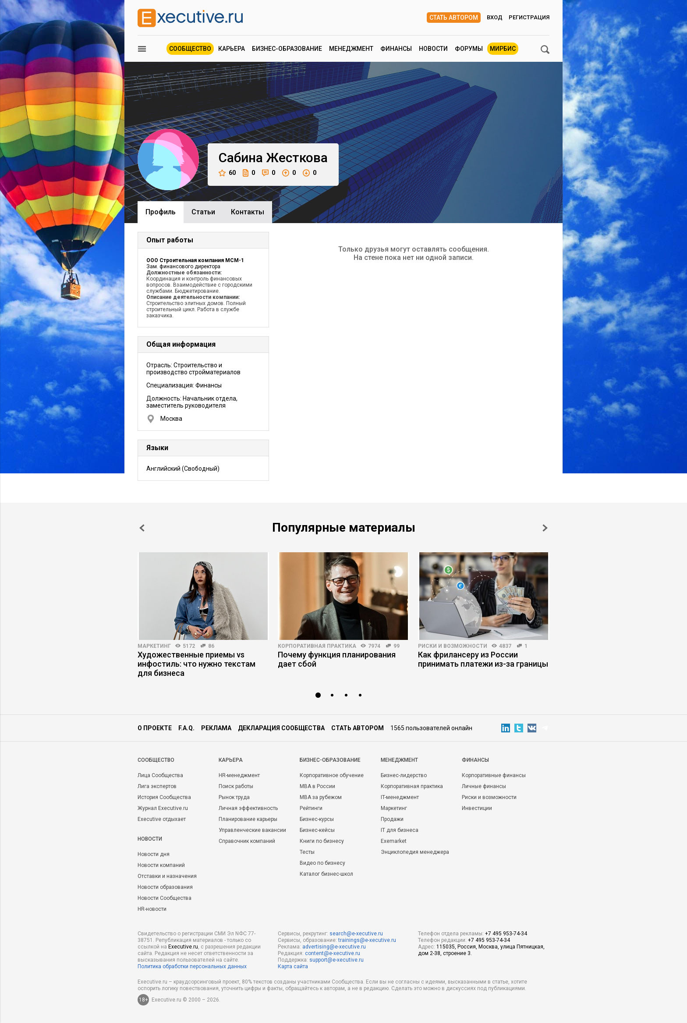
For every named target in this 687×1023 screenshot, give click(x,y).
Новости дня (154, 854)
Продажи (392, 819)
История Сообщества (164, 797)
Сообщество (190, 48)
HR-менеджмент (239, 775)
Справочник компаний (247, 841)
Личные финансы (484, 786)
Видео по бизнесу (322, 863)
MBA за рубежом (321, 797)
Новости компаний (161, 865)
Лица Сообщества (160, 775)
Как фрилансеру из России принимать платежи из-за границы (483, 659)
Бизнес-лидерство (404, 775)
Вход (495, 17)
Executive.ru (183, 947)
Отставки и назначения (167, 876)
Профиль (160, 212)
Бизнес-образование (287, 48)
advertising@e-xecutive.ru (334, 947)
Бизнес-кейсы (317, 830)
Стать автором (453, 17)
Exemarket (394, 841)
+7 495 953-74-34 (506, 934)
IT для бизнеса (399, 830)
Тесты (307, 852)
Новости (433, 48)
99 (396, 646)
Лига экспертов (157, 786)
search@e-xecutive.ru (356, 934)
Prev (142, 528)
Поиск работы (236, 786)
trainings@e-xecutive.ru (367, 940)
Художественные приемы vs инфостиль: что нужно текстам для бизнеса (196, 664)
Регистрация (529, 17)
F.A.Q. (186, 728)
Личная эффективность (248, 808)
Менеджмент (351, 48)
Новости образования (165, 887)
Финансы (396, 48)
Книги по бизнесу (322, 841)
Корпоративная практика (317, 646)
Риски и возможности (452, 646)
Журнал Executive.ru (163, 808)
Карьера (231, 48)
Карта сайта (293, 966)
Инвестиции (477, 808)
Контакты (247, 212)
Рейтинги (311, 808)
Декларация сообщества (281, 728)
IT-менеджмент (400, 797)
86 (211, 646)
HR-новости (152, 909)
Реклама (216, 728)
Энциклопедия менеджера (415, 852)
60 (227, 173)
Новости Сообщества (164, 898)
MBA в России (317, 786)
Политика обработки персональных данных (192, 966)
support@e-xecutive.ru (336, 960)
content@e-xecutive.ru (332, 953)
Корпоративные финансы (494, 775)
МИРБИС (503, 48)
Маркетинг (154, 646)
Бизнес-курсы (317, 819)
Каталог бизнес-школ (326, 874)
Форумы (469, 48)
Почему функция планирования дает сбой (337, 659)
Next (545, 528)
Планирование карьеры (248, 819)
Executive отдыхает (162, 819)
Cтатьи (203, 212)
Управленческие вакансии (252, 830)
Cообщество (156, 760)
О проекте (155, 728)
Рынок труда (234, 797)
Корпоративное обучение (332, 775)
